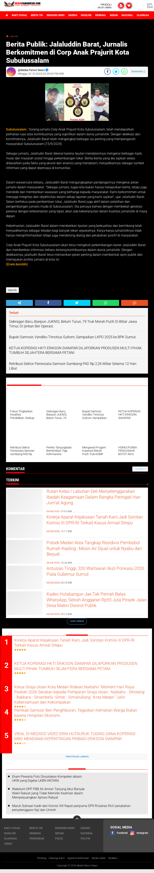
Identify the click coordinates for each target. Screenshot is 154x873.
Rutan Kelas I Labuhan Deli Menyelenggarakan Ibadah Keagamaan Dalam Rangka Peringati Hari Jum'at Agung (95, 498)
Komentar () (138, 71)
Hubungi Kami (55, 861)
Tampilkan (140, 469)
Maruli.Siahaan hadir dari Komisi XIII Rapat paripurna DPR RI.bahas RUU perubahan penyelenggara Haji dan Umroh (71, 812)
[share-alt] (19, 303)
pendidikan (36, 842)
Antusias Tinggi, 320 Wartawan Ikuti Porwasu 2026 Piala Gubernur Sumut (88, 572)
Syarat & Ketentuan (78, 861)
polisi (59, 842)
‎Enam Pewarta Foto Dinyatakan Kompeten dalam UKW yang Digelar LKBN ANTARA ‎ (47, 782)
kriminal (113, 15)
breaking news (62, 15)
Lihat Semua (77, 621)
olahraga (10, 842)
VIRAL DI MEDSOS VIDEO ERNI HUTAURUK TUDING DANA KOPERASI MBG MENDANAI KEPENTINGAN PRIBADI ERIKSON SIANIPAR (81, 743)
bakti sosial (21, 15)
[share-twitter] (116, 71)
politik (85, 842)
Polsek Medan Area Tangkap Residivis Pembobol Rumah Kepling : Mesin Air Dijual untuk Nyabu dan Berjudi (95, 550)
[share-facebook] (107, 71)
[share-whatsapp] (124, 71)
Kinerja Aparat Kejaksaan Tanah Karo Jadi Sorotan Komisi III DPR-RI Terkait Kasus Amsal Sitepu (94, 524)
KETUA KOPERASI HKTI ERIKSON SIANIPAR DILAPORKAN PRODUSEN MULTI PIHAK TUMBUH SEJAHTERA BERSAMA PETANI (77, 670)
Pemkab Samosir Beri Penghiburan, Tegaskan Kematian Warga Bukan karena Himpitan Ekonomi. (80, 716)
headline (96, 15)
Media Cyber (100, 861)
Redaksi (116, 861)
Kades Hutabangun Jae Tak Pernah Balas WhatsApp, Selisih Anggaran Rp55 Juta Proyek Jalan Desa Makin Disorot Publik (93, 601)
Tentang (38, 861)
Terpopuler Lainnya (77, 760)
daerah (81, 15)
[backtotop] (77, 823)
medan (128, 15)
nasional (143, 15)
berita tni (41, 15)
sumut (8, 847)
